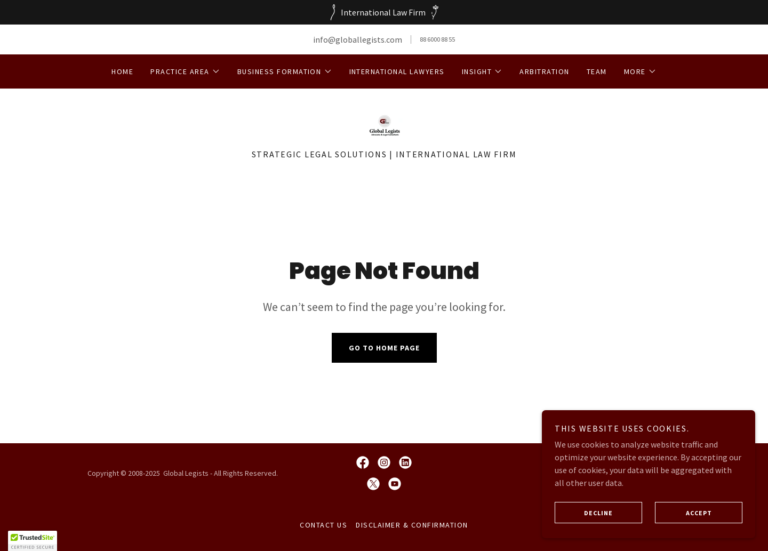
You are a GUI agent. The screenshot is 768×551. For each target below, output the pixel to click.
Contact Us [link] (323, 525)
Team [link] (597, 71)
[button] (185, 71)
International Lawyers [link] (397, 71)
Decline (584, 512)
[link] (383, 123)
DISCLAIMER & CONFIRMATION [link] (412, 525)
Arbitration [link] (544, 71)
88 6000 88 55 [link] (437, 39)
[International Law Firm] (384, 12)
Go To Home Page (384, 348)
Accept (683, 512)
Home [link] (122, 71)
